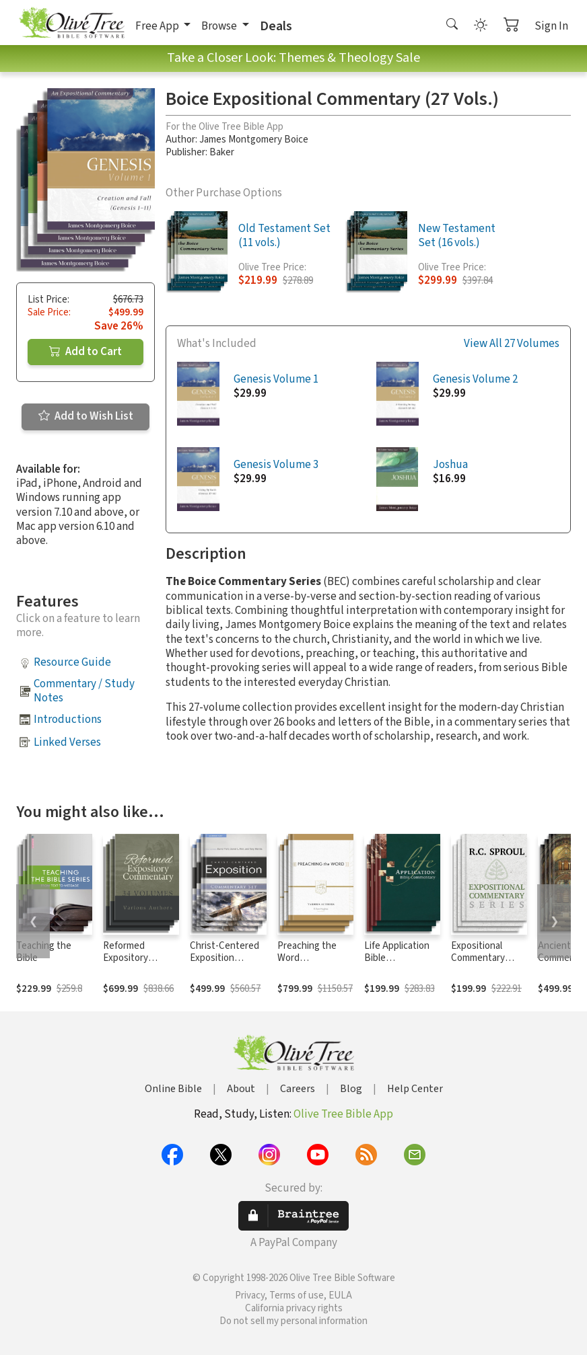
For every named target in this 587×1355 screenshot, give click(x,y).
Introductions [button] (68, 719)
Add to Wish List (85, 416)
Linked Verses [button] (67, 742)
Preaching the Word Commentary (307, 958)
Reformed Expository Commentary (130, 958)
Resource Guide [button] (72, 662)
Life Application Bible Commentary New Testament (402, 965)
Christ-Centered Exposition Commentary (224, 958)
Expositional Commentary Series (478, 958)
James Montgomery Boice (253, 139)
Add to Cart (85, 352)
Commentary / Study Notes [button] (84, 691)
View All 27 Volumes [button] (511, 344)
